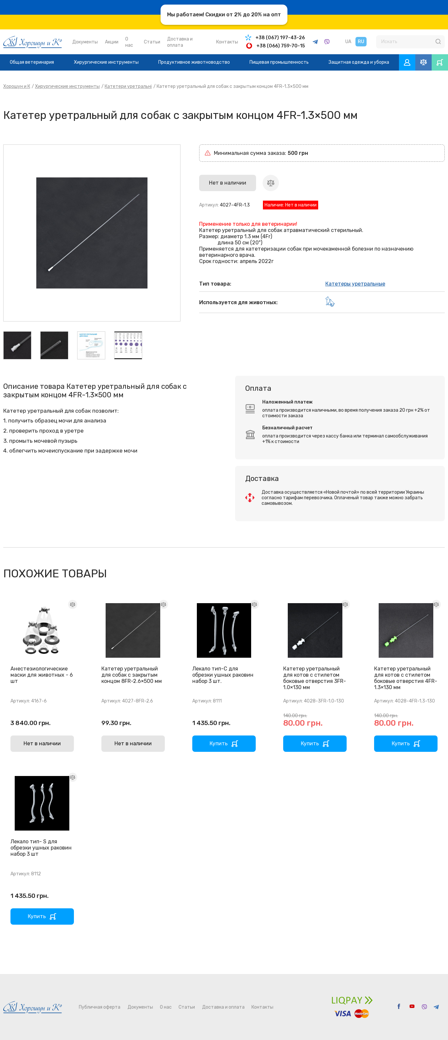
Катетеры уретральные (355, 284)
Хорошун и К (16, 86)
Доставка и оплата (223, 1007)
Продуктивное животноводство (194, 62)
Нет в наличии (42, 743)
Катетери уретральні (128, 86)
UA (348, 41)
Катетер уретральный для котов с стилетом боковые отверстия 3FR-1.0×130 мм (314, 678)
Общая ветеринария (32, 62)
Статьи (152, 42)
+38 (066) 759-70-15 (280, 46)
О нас (166, 1007)
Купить (219, 743)
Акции (111, 42)
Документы (85, 42)
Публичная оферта (99, 1007)
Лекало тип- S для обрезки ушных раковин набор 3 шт (41, 847)
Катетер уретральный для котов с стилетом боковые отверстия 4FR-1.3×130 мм (405, 678)
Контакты (227, 42)
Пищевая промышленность (279, 62)
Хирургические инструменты (106, 62)
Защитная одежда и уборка (359, 62)
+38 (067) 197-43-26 (280, 38)
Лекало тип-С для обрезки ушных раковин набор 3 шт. (222, 675)
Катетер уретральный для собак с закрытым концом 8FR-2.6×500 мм (131, 675)
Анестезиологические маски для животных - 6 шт (41, 675)
